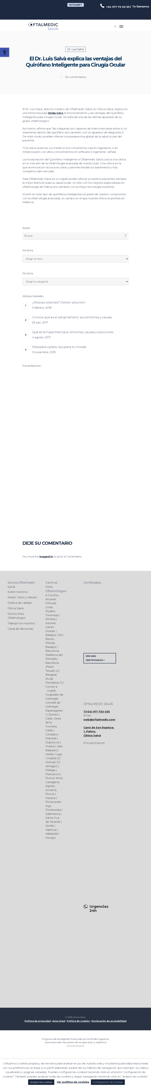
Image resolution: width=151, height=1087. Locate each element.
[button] (4, 52)
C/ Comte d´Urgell (54, 686)
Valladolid (51, 833)
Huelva (50, 746)
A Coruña (51, 595)
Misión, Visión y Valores (22, 597)
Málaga (50, 770)
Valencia (50, 829)
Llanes (49, 627)
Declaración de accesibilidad (108, 1021)
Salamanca (52, 814)
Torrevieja (51, 615)
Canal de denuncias (20, 628)
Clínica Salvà (16, 608)
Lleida (49, 754)
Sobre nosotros (18, 591)
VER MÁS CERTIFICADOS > (95, 658)
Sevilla (49, 825)
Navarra (50, 798)
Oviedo (50, 631)
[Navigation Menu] (121, 26)
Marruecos (52, 774)
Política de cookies (78, 1021)
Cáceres (52, 714)
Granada (50, 738)
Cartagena (52, 782)
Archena (50, 790)
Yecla (59, 778)
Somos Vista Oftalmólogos (16, 615)
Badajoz (50, 647)
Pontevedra (53, 809)
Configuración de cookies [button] (108, 1082)
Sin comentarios (75, 77)
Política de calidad (19, 602)
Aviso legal (58, 1021)
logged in (46, 556)
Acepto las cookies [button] (41, 1082)
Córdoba (51, 734)
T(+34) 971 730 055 (96, 711)
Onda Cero (55, 113)
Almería (50, 619)
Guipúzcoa (52, 742)
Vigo (48, 806)
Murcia (49, 794)
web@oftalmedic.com (99, 719)
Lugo (59, 754)
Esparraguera (53, 710)
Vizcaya (50, 837)
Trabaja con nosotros (21, 623)
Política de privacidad (38, 1021)
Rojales (50, 611)
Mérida (50, 643)
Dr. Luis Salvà (75, 49)
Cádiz (49, 730)
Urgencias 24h (98, 909)
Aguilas (50, 786)
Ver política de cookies (73, 1082)
